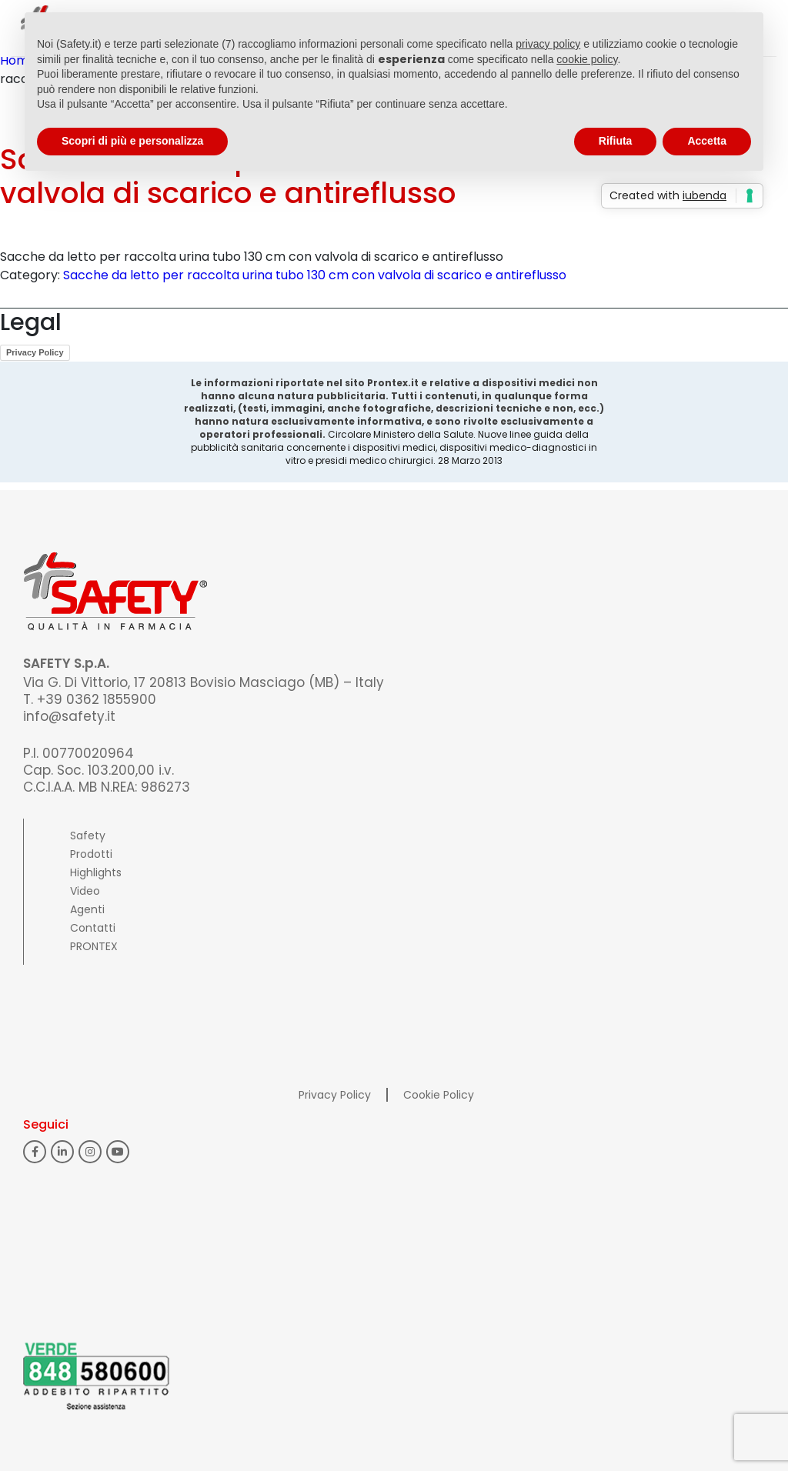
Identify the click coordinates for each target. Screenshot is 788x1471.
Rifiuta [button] (616, 141)
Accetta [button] (706, 141)
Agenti (87, 909)
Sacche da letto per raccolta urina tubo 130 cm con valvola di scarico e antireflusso (314, 275)
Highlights (96, 872)
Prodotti (91, 854)
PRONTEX (94, 946)
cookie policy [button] (586, 59)
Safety (87, 835)
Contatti (92, 928)
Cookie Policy (438, 1094)
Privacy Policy (35, 352)
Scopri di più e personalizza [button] (132, 141)
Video (85, 891)
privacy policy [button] (548, 44)
